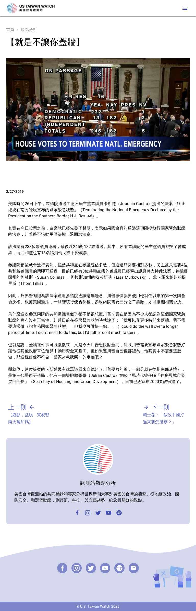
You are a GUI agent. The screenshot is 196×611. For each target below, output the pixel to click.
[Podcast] (119, 512)
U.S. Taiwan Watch (95, 606)
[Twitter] (98, 512)
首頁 (10, 29)
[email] (134, 568)
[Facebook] (77, 512)
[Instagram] (87, 512)
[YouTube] (108, 512)
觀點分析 (28, 29)
